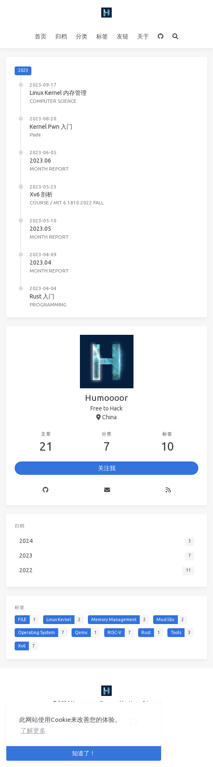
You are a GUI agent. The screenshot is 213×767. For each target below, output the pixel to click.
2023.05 (40, 228)
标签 (102, 36)
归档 (61, 36)
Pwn (35, 135)
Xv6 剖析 (41, 194)
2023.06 (40, 160)
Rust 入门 (42, 296)
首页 (40, 36)
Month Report (49, 168)
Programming (48, 304)
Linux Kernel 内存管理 (58, 92)
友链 (122, 36)
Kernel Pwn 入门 (51, 126)
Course (39, 202)
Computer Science (53, 101)
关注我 (106, 468)
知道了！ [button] (83, 753)
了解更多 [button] (33, 730)
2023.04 (40, 262)
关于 (143, 36)
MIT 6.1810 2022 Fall (79, 202)
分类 (81, 36)
